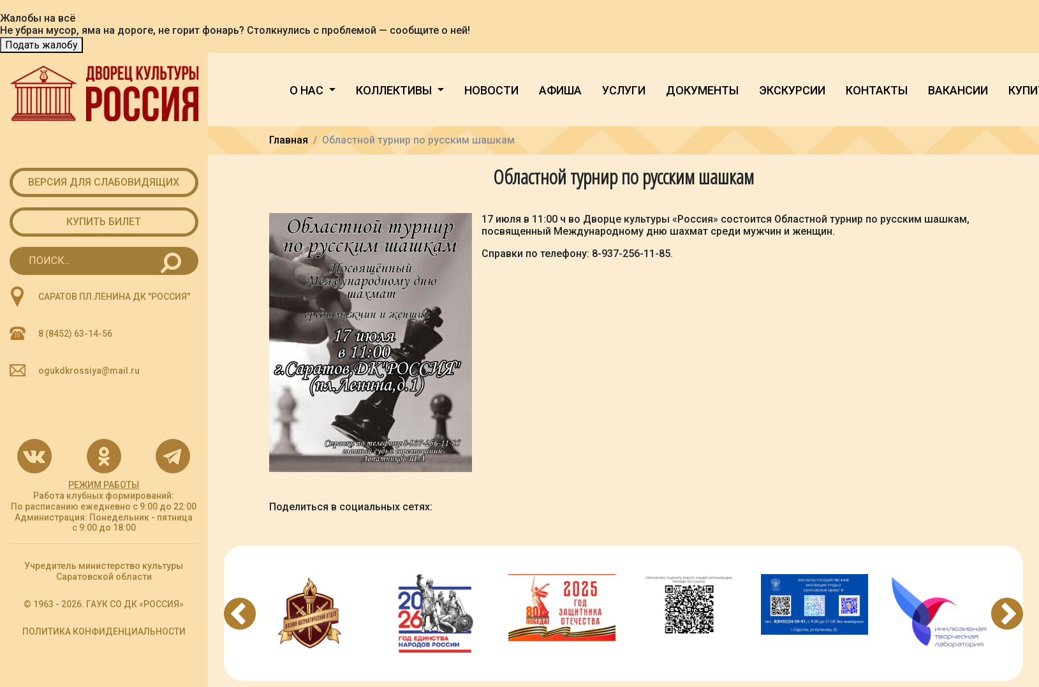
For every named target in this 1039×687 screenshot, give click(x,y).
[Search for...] (104, 261)
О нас (308, 90)
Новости (491, 90)
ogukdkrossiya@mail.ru (89, 371)
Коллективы (395, 90)
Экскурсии (792, 90)
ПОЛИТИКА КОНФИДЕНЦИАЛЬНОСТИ (104, 631)
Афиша (560, 90)
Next (1007, 614)
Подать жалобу (41, 45)
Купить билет (103, 222)
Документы (702, 90)
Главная (288, 140)
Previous (240, 614)
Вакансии (958, 90)
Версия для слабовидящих (103, 182)
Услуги (623, 90)
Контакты (877, 90)
